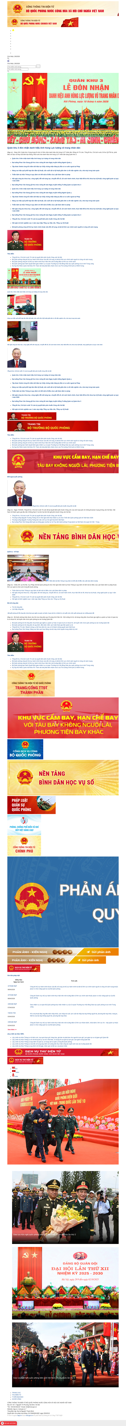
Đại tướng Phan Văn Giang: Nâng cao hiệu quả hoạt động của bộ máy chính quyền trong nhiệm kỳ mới (44, 629)
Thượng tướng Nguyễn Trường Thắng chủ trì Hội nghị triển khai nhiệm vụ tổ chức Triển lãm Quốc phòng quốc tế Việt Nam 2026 (52, 518)
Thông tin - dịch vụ (19, 48)
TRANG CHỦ (16, 1393)
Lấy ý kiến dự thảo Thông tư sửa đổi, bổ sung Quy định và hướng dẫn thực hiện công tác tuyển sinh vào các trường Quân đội (52, 1044)
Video (15, 1072)
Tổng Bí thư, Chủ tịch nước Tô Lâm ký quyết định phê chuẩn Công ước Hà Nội (38, 219)
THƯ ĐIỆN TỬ (16, 1395)
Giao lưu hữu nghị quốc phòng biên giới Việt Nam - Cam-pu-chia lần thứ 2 (44, 1235)
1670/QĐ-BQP (12, 995)
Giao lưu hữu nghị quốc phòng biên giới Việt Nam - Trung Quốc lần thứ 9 (44, 1378)
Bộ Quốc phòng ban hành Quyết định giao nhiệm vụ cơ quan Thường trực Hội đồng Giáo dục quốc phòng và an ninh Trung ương (53, 264)
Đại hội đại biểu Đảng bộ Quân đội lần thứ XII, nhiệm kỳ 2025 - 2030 (42, 1310)
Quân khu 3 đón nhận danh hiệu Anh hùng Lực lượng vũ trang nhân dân (43, 148)
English (15, 52)
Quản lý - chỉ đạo (18, 41)
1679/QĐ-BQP (12, 986)
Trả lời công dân (17, 607)
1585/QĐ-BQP (12, 1022)
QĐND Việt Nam (17, 35)
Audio (15, 1076)
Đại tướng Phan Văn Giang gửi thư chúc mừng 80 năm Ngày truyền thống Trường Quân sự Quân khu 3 (46, 185)
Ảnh (14, 1069)
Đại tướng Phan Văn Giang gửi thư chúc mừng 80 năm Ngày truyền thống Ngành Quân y (42, 162)
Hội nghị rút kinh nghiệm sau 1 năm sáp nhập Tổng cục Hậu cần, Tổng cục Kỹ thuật (40, 223)
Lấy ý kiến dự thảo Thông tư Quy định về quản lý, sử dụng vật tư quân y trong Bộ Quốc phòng (42, 1042)
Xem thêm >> (12, 1029)
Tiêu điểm (10, 254)
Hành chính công (18, 43)
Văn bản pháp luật (13, 975)
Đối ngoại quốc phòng (14, 477)
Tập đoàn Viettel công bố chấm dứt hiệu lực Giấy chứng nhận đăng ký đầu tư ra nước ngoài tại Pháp (46, 166)
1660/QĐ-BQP (12, 1004)
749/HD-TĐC (12, 1013)
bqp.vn (19, 1415)
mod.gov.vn (29, 1415)
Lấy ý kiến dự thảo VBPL (15, 1034)
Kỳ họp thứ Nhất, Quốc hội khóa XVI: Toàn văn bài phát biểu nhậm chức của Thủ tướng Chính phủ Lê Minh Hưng (48, 266)
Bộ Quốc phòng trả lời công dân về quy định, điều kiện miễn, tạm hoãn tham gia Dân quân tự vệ (42, 625)
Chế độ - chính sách (19, 46)
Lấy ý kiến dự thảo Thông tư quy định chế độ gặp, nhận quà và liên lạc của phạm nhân (39, 1046)
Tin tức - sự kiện (18, 33)
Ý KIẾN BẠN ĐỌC (17, 1397)
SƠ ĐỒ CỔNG (16, 1399)
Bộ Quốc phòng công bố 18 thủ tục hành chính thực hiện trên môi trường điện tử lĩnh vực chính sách (44, 261)
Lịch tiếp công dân (18, 609)
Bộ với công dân (12, 603)
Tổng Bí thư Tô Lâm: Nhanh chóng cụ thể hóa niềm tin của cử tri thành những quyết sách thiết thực (43, 627)
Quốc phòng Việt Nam (20, 38)
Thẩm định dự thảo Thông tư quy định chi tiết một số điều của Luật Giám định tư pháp (41, 174)
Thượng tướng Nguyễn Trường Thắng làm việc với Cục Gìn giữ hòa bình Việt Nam (38, 520)
